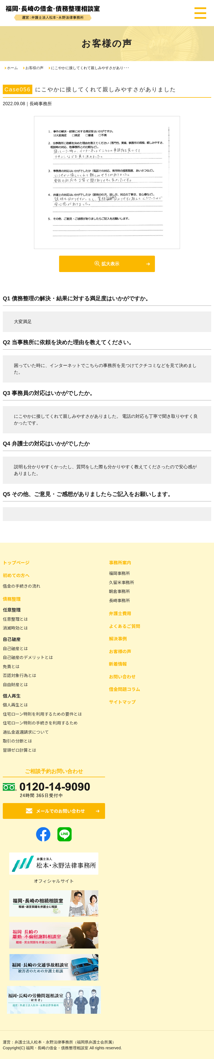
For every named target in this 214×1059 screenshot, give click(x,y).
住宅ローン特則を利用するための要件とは (42, 714)
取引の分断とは (17, 741)
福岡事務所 (119, 573)
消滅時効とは (15, 628)
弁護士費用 (120, 613)
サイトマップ (122, 701)
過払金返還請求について (26, 732)
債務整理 (12, 598)
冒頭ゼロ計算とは (19, 750)
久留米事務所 (121, 582)
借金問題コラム (124, 689)
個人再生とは (15, 705)
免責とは (11, 666)
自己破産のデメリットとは (28, 657)
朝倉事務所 (119, 591)
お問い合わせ (122, 676)
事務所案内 (120, 562)
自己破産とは (15, 648)
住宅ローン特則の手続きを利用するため (40, 723)
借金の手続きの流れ (21, 586)
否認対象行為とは (19, 675)
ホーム (12, 68)
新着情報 (118, 663)
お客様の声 (34, 68)
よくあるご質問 (124, 626)
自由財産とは (15, 684)
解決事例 (118, 638)
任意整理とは (15, 619)
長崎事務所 (119, 600)
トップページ (16, 562)
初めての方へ (16, 575)
